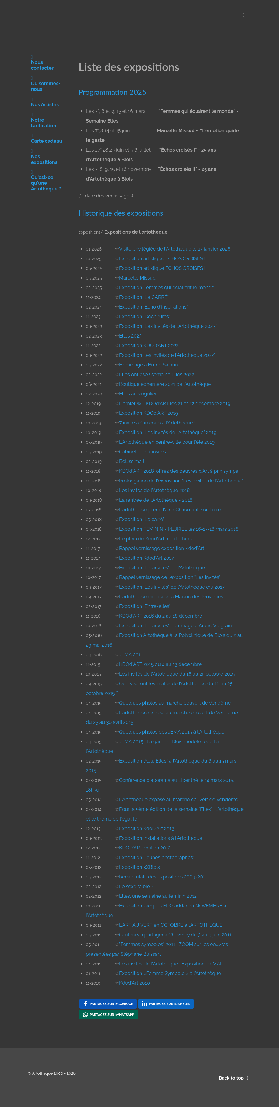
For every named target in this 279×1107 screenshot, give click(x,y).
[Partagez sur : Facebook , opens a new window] (108, 1004)
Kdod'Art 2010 (134, 983)
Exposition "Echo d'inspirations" (153, 307)
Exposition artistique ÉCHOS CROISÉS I (162, 268)
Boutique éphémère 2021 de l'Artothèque (165, 384)
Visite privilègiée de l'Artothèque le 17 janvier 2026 (174, 249)
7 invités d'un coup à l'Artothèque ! (157, 423)
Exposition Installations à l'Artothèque (160, 838)
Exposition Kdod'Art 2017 (146, 558)
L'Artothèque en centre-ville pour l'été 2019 (167, 442)
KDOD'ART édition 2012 (144, 848)
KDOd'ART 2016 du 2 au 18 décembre (160, 616)
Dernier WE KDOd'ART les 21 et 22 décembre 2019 (174, 403)
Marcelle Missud (137, 278)
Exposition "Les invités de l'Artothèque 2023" (168, 326)
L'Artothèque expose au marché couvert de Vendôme (178, 799)
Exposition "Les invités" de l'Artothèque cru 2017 (172, 587)
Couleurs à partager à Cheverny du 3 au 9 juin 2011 (175, 935)
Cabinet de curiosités (142, 452)
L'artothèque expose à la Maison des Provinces (171, 597)
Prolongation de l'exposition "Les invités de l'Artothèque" (181, 481)
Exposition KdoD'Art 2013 (146, 828)
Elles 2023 (130, 336)
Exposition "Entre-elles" (144, 606)
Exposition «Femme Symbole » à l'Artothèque (170, 973)
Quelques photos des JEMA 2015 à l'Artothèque (171, 732)
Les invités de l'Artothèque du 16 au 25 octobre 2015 (177, 674)
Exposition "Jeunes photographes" (156, 857)
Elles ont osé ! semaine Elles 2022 (156, 374)
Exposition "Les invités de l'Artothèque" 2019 (167, 432)
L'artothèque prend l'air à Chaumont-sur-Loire (170, 510)
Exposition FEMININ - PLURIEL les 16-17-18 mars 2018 (178, 529)
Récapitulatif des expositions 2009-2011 (163, 877)
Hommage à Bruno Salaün (148, 365)
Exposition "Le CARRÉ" (144, 297)
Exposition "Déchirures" (144, 316)
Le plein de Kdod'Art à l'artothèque (157, 539)
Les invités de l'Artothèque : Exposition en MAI (170, 964)
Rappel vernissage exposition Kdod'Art (161, 548)
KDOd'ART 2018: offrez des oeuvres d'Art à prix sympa (178, 471)
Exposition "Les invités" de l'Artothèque (162, 568)
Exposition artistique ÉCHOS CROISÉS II (162, 258)
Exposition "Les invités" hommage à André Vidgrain (175, 626)
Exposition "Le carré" (141, 519)
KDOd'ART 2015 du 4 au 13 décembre (160, 664)
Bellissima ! (131, 461)
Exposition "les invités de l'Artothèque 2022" (167, 355)
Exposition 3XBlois (139, 867)
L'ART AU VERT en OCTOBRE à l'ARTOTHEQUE (170, 925)
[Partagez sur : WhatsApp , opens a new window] (108, 1014)
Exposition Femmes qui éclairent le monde (166, 287)
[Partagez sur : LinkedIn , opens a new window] (166, 1004)
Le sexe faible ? (136, 886)
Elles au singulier (138, 394)
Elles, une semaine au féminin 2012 (158, 896)
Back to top (235, 1077)
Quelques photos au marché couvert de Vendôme (175, 703)
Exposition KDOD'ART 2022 (149, 345)
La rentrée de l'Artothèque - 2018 (156, 500)
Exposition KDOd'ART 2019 (148, 413)
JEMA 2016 (131, 654)
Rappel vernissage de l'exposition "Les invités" (169, 577)
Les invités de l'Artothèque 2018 (154, 490)
